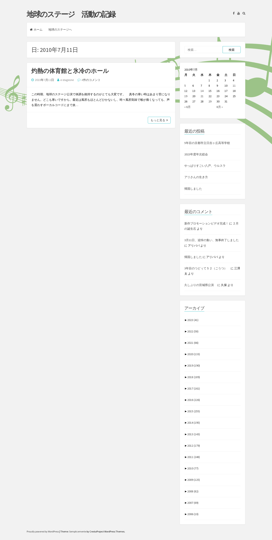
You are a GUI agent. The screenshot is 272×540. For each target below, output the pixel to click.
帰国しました (193, 189)
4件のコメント (91, 80)
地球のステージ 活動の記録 (71, 14)
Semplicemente (77, 531)
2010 (192, 468)
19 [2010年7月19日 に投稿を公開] (185, 96)
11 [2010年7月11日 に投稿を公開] (234, 85)
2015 (193, 411)
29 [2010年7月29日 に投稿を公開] (210, 101)
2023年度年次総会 (196, 154)
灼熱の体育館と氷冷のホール (70, 71)
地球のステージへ (60, 29)
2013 (193, 434)
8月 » (220, 107)
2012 (193, 445)
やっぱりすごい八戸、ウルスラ (205, 166)
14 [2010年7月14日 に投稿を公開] (202, 91)
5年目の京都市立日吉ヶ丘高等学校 (207, 143)
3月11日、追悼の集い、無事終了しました (211, 240)
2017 (193, 388)
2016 (193, 400)
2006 (192, 514)
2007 (192, 503)
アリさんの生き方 (196, 177)
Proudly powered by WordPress (43, 531)
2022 (192, 331)
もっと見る (159, 120)
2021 (192, 343)
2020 (193, 354)
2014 (193, 422)
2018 (193, 377)
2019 (193, 365)
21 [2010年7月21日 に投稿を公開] (202, 96)
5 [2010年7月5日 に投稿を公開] (185, 85)
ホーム (36, 29)
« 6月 (187, 107)
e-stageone (67, 80)
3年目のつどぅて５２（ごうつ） (207, 268)
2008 (192, 491)
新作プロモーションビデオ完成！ (206, 223)
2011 (193, 457)
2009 (193, 480)
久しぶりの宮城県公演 (200, 285)
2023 (192, 320)
